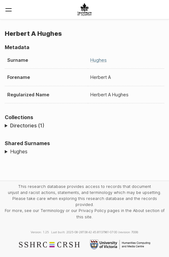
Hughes (98, 60)
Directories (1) (27, 125)
